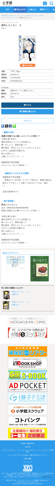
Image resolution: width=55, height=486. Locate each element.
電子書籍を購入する (27, 111)
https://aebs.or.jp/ (46, 476)
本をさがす (8, 15)
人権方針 (27, 447)
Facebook (10, 126)
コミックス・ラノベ (19, 15)
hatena (2, 126)
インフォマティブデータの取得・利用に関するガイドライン (27, 455)
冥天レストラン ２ (20, 302)
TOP (2, 15)
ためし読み (27, 65)
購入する (27, 105)
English (27, 458)
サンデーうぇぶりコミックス (9, 17)
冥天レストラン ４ (20, 292)
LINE (14, 126)
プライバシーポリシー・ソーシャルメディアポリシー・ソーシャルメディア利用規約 (27, 451)
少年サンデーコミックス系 (34, 15)
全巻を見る (27, 121)
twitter (6, 126)
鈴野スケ (4, 28)
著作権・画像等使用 (27, 443)
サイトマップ (27, 462)
